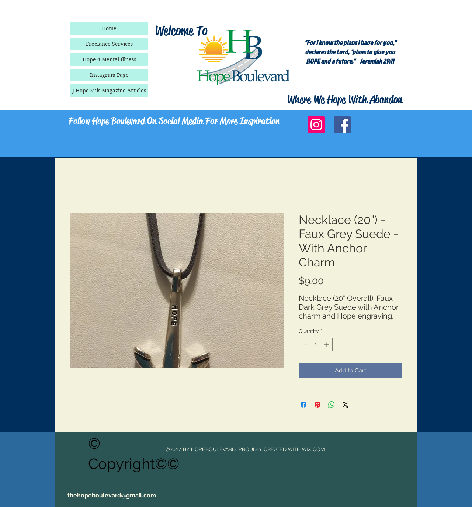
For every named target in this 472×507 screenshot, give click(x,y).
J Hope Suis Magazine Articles (109, 90)
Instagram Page (109, 75)
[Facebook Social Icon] (342, 124)
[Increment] (327, 344)
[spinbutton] (315, 344)
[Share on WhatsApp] (331, 404)
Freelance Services (109, 44)
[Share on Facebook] (303, 404)
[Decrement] (304, 344)
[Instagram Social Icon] (316, 124)
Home (109, 28)
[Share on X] (345, 404)
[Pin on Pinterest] (317, 404)
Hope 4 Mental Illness (109, 59)
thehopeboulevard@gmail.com (111, 495)
